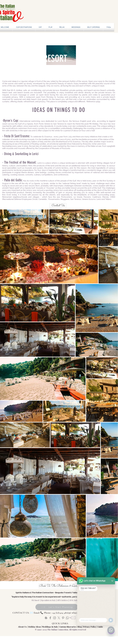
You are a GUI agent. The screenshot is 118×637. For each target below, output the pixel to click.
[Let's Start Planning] (56, 607)
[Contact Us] (58, 205)
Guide (100, 627)
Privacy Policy (89, 627)
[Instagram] (54, 618)
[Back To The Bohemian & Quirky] (59, 586)
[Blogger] (46, 618)
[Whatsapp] (67, 618)
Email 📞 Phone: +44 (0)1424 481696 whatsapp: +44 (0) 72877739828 (69, 612)
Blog (79, 627)
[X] (59, 618)
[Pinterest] (63, 618)
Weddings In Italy (50, 627)
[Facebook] (50, 618)
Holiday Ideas (34, 627)
